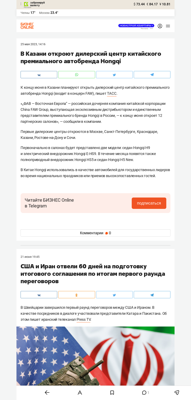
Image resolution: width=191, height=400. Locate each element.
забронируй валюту (37, 4)
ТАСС (111, 93)
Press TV (83, 319)
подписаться (149, 203)
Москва (44, 12)
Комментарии (95, 233)
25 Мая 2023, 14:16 (33, 44)
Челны (25, 12)
